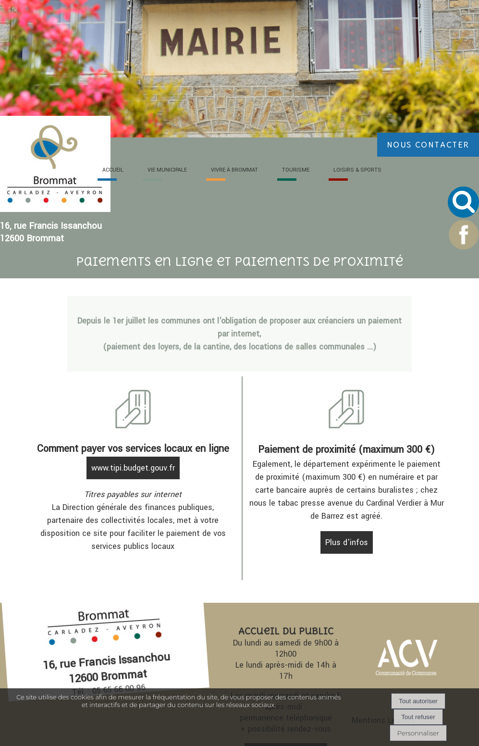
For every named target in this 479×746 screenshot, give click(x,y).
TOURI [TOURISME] (295, 170)
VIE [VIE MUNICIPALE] (167, 170)
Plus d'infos (346, 542)
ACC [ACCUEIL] (112, 170)
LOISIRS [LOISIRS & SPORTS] (357, 170)
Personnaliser (418, 733)
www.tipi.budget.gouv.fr (133, 467)
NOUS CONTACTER (428, 144)
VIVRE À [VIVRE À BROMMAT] (234, 170)
